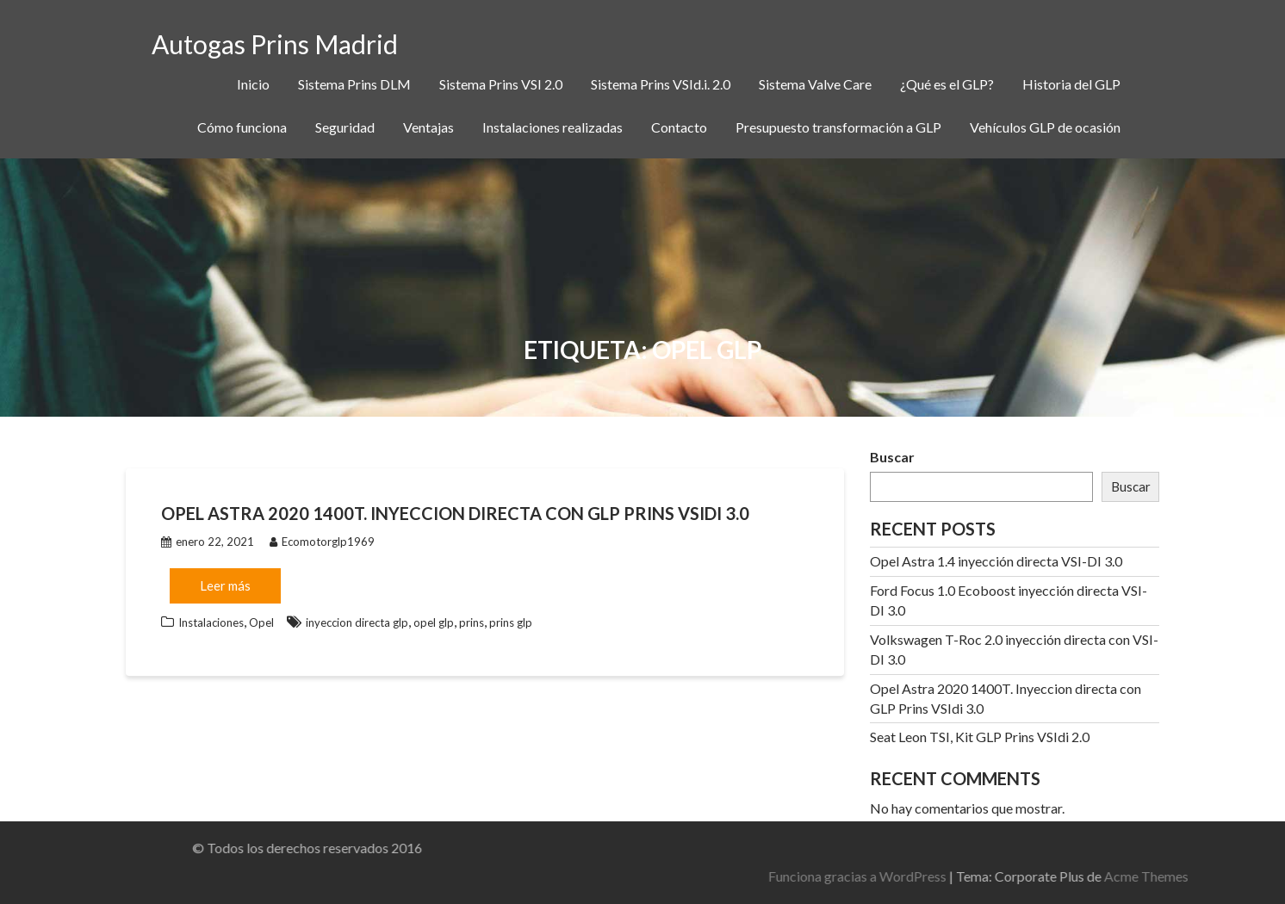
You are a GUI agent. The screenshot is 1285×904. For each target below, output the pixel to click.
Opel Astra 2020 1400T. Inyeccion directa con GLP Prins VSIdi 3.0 (455, 513)
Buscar (892, 457)
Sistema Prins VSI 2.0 (500, 84)
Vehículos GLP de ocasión (1045, 127)
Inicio (253, 84)
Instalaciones (211, 622)
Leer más (225, 585)
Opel (261, 622)
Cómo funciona (242, 127)
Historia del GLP (1071, 84)
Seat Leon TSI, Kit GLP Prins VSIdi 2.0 (979, 736)
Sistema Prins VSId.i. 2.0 (660, 84)
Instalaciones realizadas (552, 127)
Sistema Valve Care (815, 84)
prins (471, 622)
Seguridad (345, 127)
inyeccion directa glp (357, 622)
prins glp (510, 622)
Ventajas (428, 127)
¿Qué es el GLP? (947, 84)
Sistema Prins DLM (354, 84)
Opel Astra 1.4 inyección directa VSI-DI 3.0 (996, 561)
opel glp (433, 622)
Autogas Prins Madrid (275, 43)
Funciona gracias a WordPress (1032, 876)
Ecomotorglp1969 (322, 541)
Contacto (679, 127)
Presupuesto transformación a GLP (838, 127)
